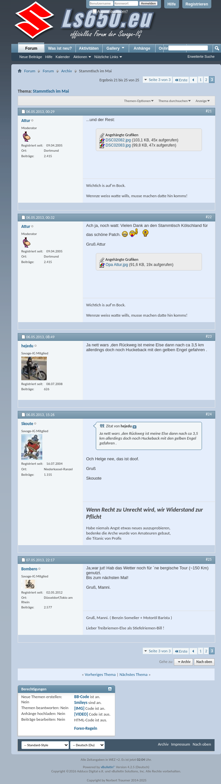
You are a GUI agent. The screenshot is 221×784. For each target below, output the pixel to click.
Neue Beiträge (30, 57)
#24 (209, 414)
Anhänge (142, 48)
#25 (209, 559)
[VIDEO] (81, 714)
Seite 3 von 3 (160, 79)
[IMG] (79, 708)
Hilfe (171, 4)
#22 (209, 217)
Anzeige (201, 101)
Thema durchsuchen (173, 101)
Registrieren (197, 4)
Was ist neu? (60, 48)
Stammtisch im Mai (51, 91)
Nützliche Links (106, 57)
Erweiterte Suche (201, 56)
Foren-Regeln (85, 728)
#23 (209, 336)
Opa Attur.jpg (116, 264)
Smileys (80, 702)
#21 (209, 111)
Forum (31, 48)
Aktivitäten (89, 48)
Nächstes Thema (133, 674)
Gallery (115, 48)
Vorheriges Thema (100, 674)
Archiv (66, 70)
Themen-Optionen (137, 101)
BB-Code (81, 696)
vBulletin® (108, 767)
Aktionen (80, 57)
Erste (180, 79)
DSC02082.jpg (118, 140)
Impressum (180, 744)
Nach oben (204, 662)
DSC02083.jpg (118, 145)
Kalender (62, 57)
